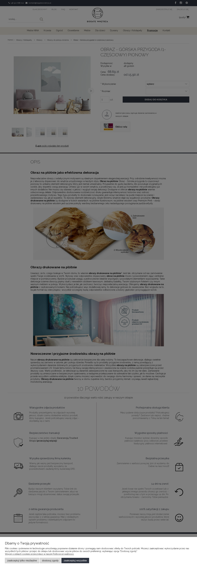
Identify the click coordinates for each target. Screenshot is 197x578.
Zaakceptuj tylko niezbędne (22, 560)
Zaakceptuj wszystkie (75, 560)
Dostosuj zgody (50, 560)
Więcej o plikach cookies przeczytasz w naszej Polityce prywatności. (39, 554)
